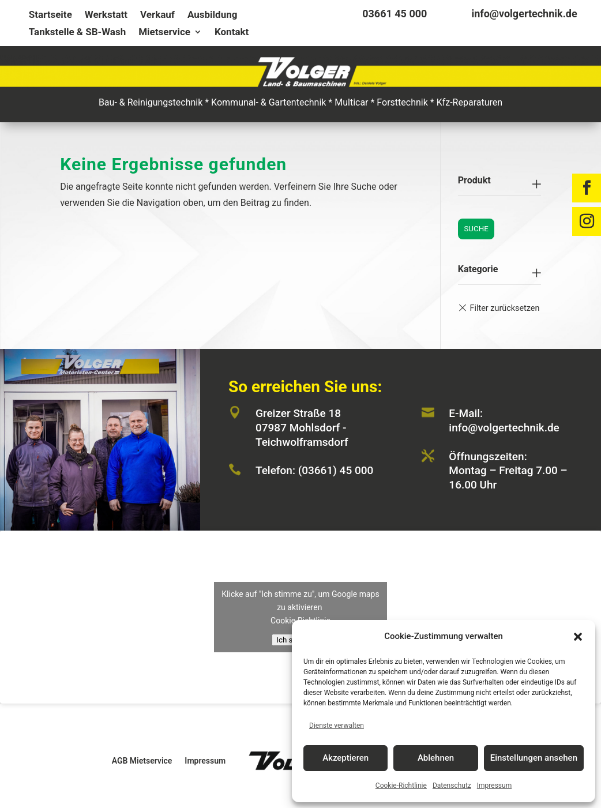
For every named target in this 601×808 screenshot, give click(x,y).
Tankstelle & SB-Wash (77, 32)
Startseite (50, 15)
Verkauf (157, 15)
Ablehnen (436, 758)
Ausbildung (212, 15)
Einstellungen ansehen (533, 758)
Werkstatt (106, 15)
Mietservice (164, 32)
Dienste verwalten (336, 725)
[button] (578, 636)
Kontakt (232, 32)
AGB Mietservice (142, 760)
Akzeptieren (345, 758)
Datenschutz (452, 785)
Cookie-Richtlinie (401, 785)
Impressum (494, 785)
